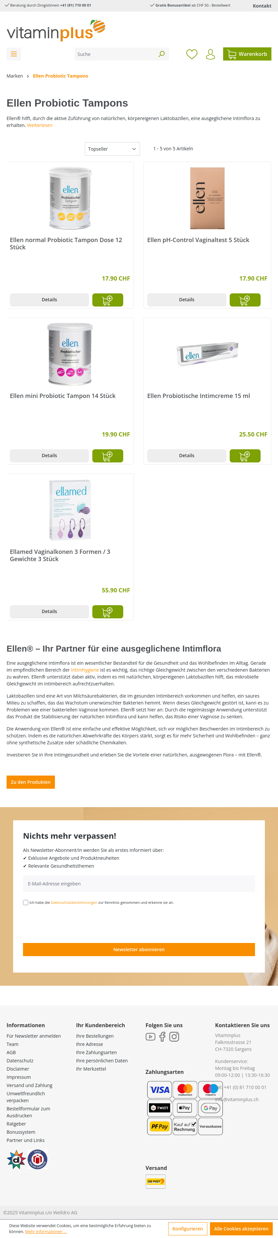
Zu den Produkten (31, 782)
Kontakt (262, 6)
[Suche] (114, 54)
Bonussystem (21, 1132)
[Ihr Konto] (210, 54)
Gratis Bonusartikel (173, 5)
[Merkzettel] (192, 54)
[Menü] (14, 54)
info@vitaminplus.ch (237, 1099)
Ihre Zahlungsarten (96, 1052)
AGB (11, 1052)
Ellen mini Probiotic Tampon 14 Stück (63, 396)
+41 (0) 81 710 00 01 (245, 1087)
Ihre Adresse (89, 1044)
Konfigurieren (188, 1229)
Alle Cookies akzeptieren (241, 1229)
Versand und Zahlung (29, 1085)
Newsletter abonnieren (139, 949)
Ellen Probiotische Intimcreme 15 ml (198, 396)
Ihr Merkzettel (91, 1069)
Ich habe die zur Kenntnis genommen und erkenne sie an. (102, 902)
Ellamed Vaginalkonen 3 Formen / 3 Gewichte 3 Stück (60, 555)
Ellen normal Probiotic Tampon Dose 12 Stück (66, 243)
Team (12, 1044)
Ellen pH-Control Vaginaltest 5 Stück (198, 240)
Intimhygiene (85, 670)
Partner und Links (26, 1140)
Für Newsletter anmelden (34, 1036)
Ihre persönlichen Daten (102, 1060)
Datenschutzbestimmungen (74, 902)
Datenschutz (20, 1060)
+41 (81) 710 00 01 (75, 5)
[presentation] (73, 923)
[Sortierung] (112, 149)
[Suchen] (161, 54)
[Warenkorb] (247, 54)
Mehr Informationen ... (46, 1231)
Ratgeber (16, 1124)
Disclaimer (18, 1069)
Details (49, 299)
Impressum (19, 1077)
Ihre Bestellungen (95, 1036)
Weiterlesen (39, 125)
